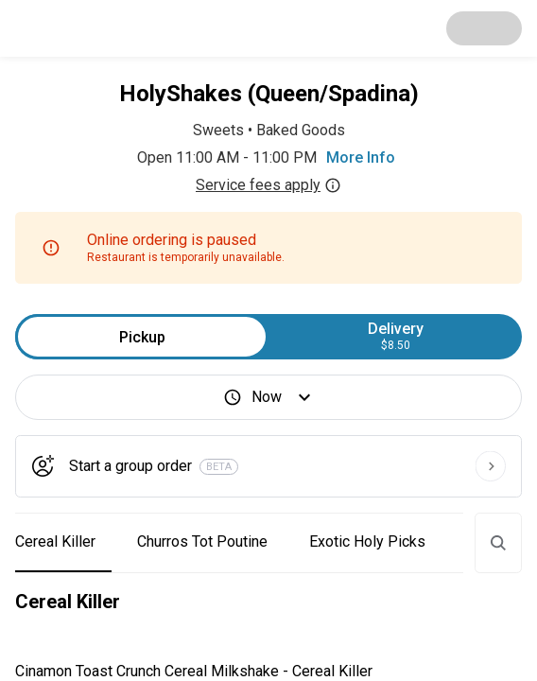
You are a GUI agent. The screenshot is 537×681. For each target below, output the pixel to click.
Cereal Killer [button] (55, 541)
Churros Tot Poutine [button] (202, 541)
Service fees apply (268, 185)
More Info (360, 157)
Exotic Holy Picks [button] (367, 541)
